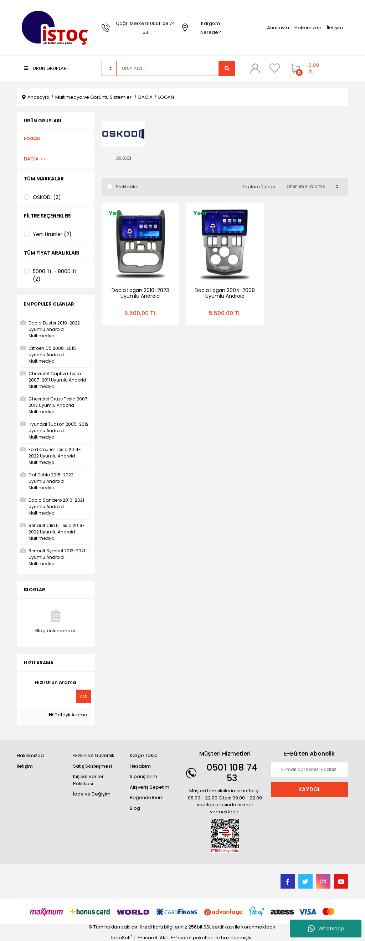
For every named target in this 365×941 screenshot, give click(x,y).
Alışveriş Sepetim (149, 787)
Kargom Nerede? (210, 28)
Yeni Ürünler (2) (52, 234)
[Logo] (55, 27)
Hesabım (140, 766)
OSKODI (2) (47, 197)
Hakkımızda (308, 27)
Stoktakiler (127, 187)
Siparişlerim (143, 776)
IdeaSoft (121, 937)
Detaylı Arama (68, 714)
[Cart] (303, 68)
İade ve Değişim (91, 794)
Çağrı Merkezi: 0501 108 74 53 (145, 28)
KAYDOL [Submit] (309, 789)
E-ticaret (148, 937)
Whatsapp (326, 928)
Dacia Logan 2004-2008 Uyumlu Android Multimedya (225, 296)
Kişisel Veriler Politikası (88, 780)
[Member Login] (255, 68)
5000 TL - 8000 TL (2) (55, 275)
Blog (135, 808)
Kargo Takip (144, 755)
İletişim (335, 27)
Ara (83, 696)
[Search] (168, 68)
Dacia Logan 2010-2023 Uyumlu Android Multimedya (140, 296)
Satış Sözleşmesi (92, 766)
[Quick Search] (46, 696)
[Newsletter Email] (310, 769)
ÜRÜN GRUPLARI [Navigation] (46, 68)
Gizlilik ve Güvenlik (93, 755)
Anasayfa (278, 27)
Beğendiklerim (147, 797)
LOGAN (166, 97)
